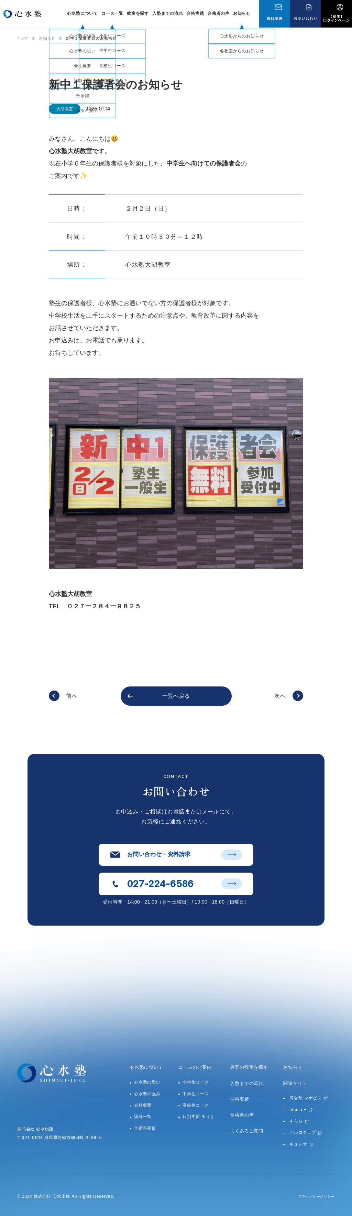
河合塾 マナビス (305, 1098)
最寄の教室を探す (249, 1067)
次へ (280, 696)
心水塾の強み (147, 1093)
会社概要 (143, 1105)
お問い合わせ (305, 18)
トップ (22, 38)
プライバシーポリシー (313, 1196)
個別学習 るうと (199, 1116)
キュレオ (298, 1144)
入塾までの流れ (167, 13)
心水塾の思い (147, 1082)
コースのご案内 (195, 1067)
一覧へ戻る (176, 696)
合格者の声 (219, 13)
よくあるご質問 (246, 1130)
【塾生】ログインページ (336, 18)
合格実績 (195, 13)
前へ (72, 696)
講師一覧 (143, 1116)
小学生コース (196, 1082)
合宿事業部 (145, 1128)
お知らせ (242, 13)
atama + (297, 1109)
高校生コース (196, 1105)
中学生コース (196, 1093)
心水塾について (146, 1067)
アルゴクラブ (302, 1132)
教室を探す (138, 13)
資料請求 (274, 18)
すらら (295, 1121)
